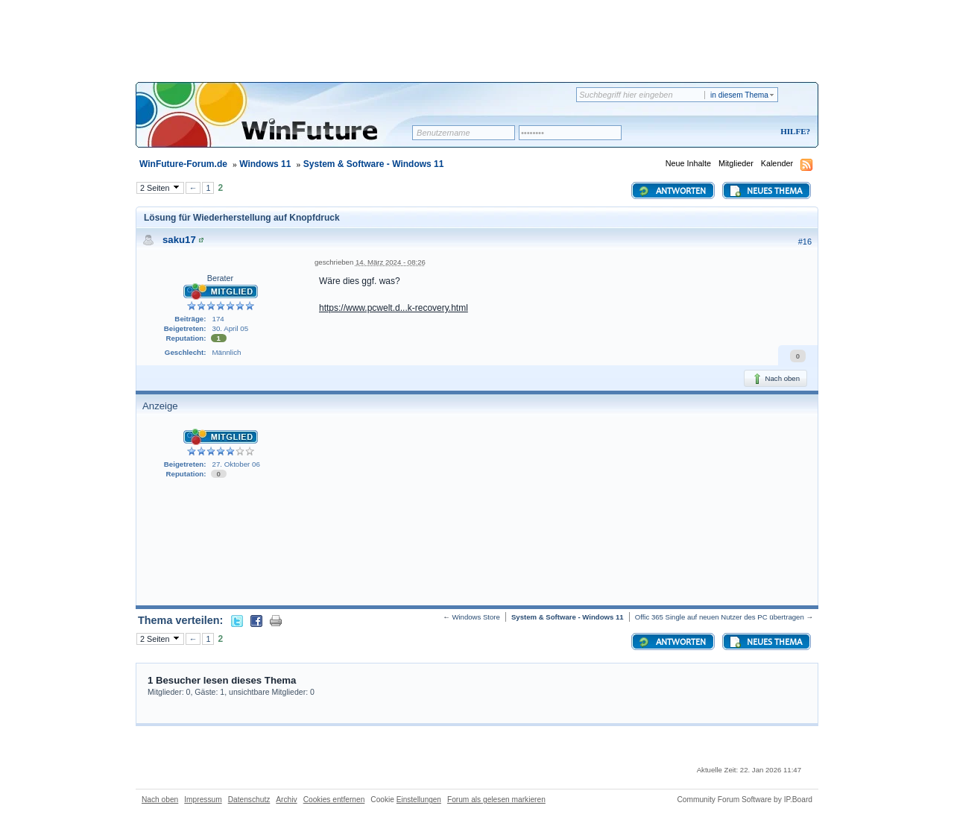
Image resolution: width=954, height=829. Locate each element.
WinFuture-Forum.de (183, 164)
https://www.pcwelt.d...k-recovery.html (393, 308)
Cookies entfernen (334, 799)
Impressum (202, 799)
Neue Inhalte (688, 163)
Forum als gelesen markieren (496, 799)
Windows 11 (265, 164)
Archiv (286, 799)
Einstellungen (419, 799)
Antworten (672, 191)
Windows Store (476, 617)
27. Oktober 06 (236, 464)
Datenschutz (249, 799)
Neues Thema (765, 191)
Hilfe (793, 131)
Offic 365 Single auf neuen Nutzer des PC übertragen (719, 617)
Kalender (777, 163)
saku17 (179, 239)
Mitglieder (736, 163)
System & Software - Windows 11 (373, 164)
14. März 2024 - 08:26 (391, 262)
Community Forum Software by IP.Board (744, 799)
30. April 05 (230, 328)
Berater (220, 278)
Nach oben (775, 379)
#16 (805, 241)
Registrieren (733, 132)
